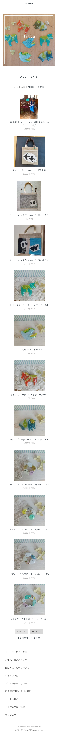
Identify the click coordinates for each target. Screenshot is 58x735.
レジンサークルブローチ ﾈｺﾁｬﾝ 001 (28, 619)
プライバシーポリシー (16, 683)
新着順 (40, 87)
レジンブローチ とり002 (29, 349)
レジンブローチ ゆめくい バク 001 (29, 439)
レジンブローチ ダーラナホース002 (29, 394)
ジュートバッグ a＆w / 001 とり (29, 170)
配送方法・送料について (17, 667)
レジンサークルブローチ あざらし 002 (29, 484)
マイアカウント (12, 715)
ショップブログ (12, 676)
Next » (36, 631)
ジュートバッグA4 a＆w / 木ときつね (30, 260)
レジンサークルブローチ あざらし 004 (29, 574)
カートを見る (11, 699)
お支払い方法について (16, 660)
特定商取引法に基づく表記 (18, 691)
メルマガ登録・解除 (15, 707)
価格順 (31, 87)
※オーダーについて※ (16, 652)
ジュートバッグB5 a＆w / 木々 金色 (29, 215)
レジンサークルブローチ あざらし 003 (29, 529)
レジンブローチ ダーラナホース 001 (29, 305)
